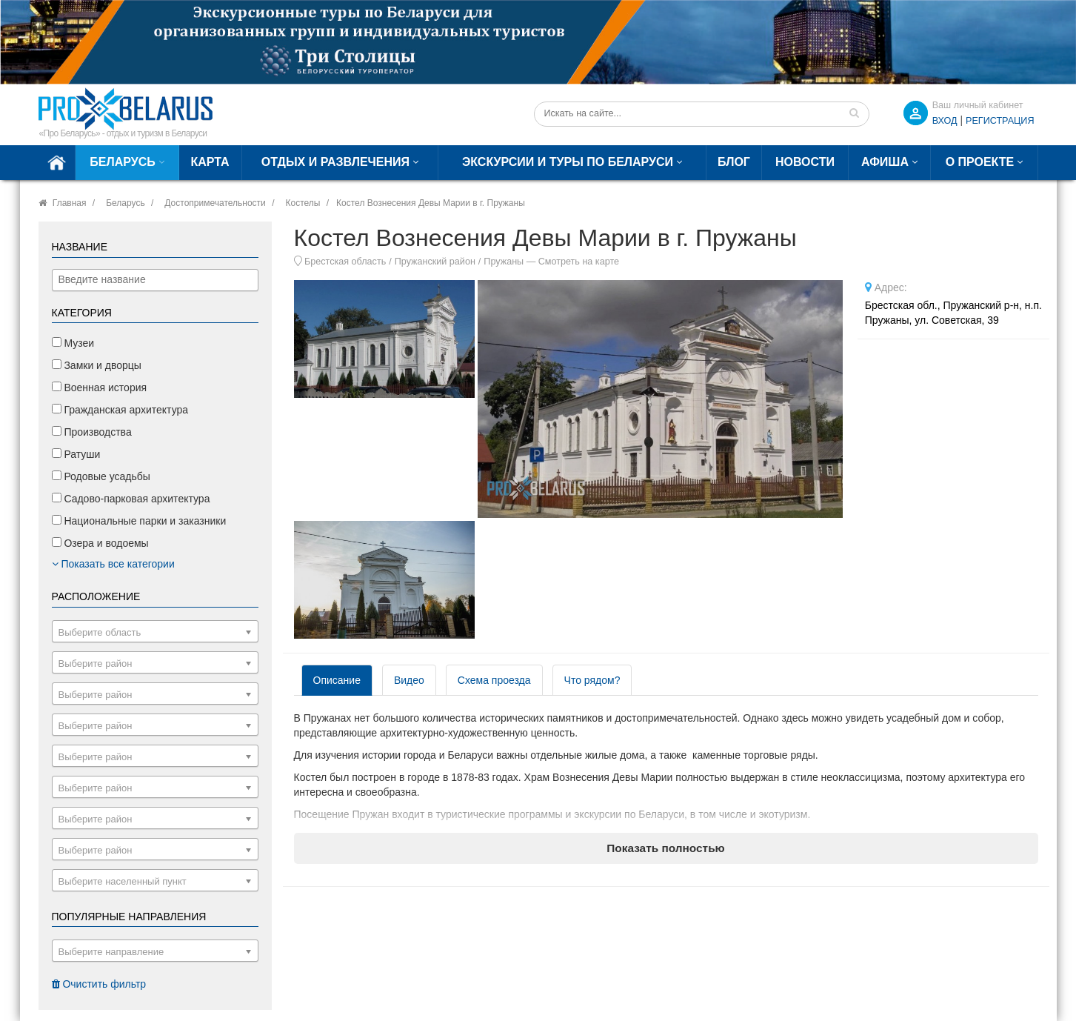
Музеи (73, 343)
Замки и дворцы (96, 365)
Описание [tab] (337, 680)
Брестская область (345, 261)
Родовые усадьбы (101, 476)
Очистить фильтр (99, 984)
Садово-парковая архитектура (131, 499)
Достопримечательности (214, 203)
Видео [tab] (409, 680)
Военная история (99, 387)
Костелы (302, 203)
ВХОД (945, 121)
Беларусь (122, 162)
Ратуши (76, 454)
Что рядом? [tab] (592, 680)
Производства (92, 432)
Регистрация (1000, 121)
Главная (70, 203)
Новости (805, 162)
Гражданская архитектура (120, 410)
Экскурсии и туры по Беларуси (567, 162)
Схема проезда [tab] (494, 680)
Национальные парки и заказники (139, 521)
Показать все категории (113, 564)
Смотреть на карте (578, 261)
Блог (734, 162)
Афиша (885, 162)
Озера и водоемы (100, 543)
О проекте (980, 162)
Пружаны (504, 261)
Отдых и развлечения (335, 162)
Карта (210, 162)
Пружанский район (435, 261)
